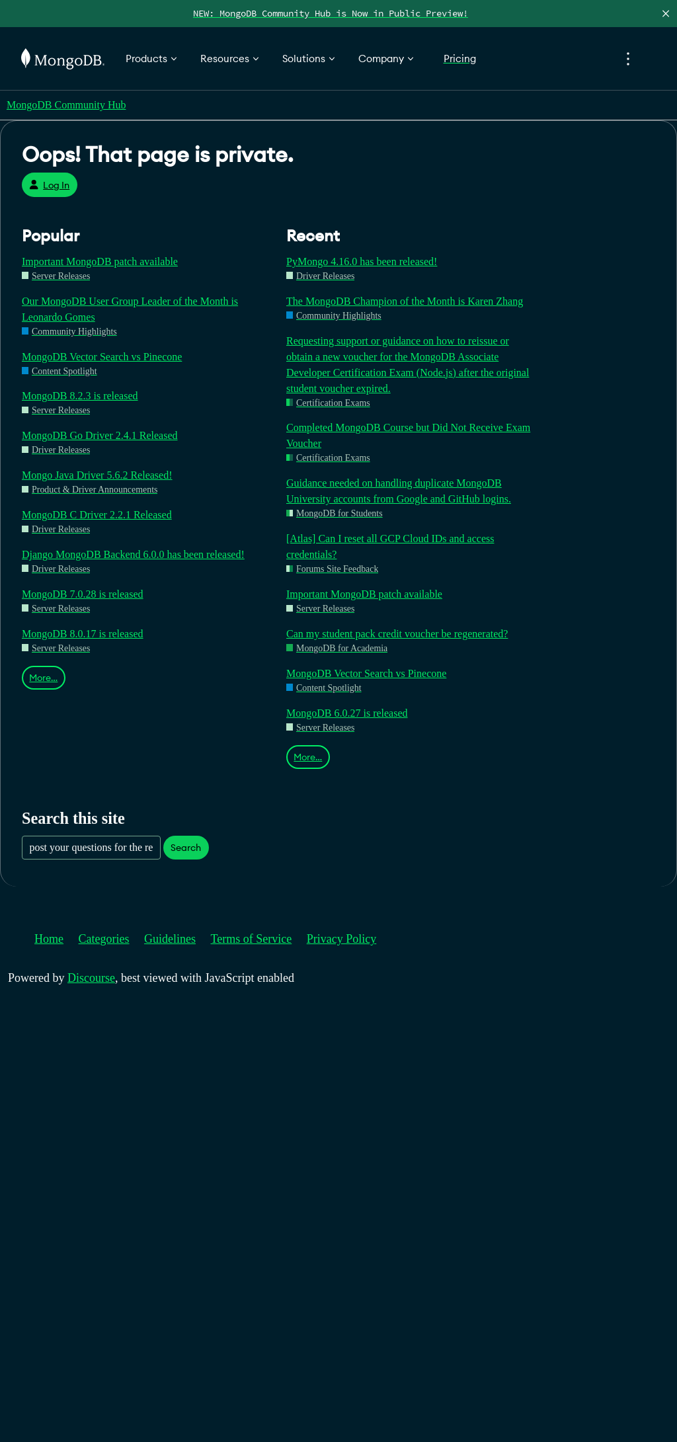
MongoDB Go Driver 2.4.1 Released (100, 435)
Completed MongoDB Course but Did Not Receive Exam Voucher (408, 435)
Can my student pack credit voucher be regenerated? (397, 633)
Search (186, 848)
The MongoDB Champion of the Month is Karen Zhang (404, 301)
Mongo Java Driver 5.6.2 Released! (97, 475)
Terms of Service (251, 938)
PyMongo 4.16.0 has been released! (361, 261)
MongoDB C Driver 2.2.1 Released (97, 514)
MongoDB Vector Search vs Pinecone (102, 356)
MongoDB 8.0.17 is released (82, 633)
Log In (49, 185)
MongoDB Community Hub (66, 104)
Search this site (73, 818)
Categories (104, 938)
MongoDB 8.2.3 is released (80, 395)
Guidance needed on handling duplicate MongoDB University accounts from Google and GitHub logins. (398, 490)
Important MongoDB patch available (100, 261)
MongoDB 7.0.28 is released (82, 594)
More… (43, 678)
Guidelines (170, 938)
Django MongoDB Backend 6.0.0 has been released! (133, 554)
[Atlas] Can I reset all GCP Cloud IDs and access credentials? (390, 546)
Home (48, 938)
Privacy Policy (342, 938)
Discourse (91, 977)
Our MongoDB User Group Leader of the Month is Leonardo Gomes (130, 309)
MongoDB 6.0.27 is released (347, 713)
